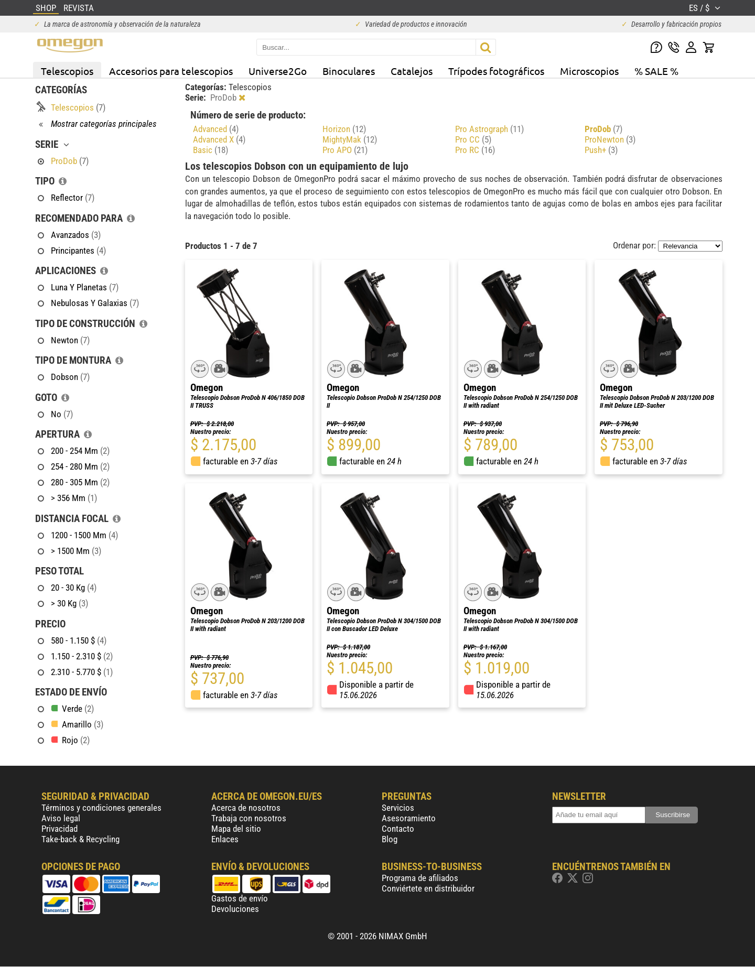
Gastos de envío (239, 898)
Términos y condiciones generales (101, 807)
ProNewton (610, 139)
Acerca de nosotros (246, 807)
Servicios (398, 807)
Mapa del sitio (236, 828)
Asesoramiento (409, 818)
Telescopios (67, 70)
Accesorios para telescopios (171, 70)
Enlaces (225, 839)
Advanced (216, 129)
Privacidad (59, 828)
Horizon (344, 129)
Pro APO (345, 150)
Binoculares (348, 70)
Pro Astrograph (489, 129)
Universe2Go (278, 70)
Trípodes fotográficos (496, 70)
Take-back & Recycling (80, 839)
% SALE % (656, 70)
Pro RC (475, 150)
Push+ (601, 150)
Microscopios (589, 70)
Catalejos (412, 70)
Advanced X (219, 139)
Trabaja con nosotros (248, 818)
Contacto (398, 828)
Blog (389, 839)
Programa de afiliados (420, 878)
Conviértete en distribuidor (428, 888)
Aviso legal (60, 818)
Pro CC (473, 139)
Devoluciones (235, 909)
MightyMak (349, 139)
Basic (210, 150)
